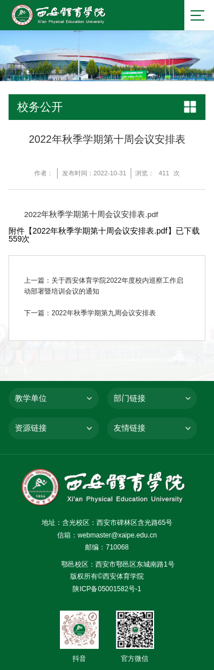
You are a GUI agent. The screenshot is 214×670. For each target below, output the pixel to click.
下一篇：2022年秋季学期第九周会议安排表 (90, 313)
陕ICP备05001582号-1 (106, 589)
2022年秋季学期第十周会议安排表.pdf (91, 215)
